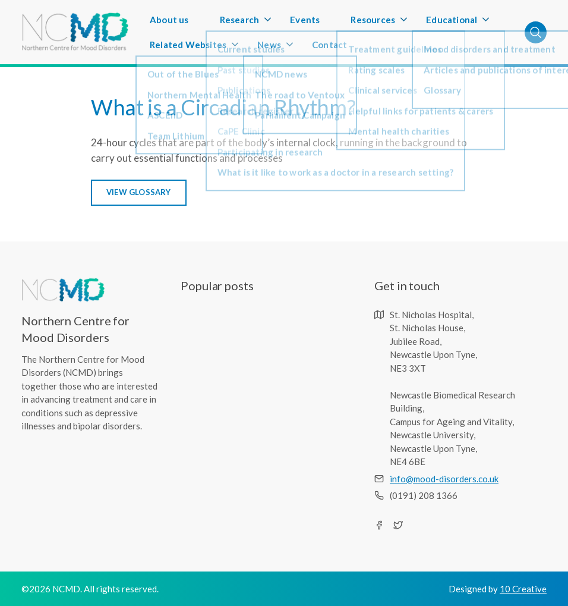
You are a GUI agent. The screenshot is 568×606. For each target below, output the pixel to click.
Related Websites (188, 48)
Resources (372, 23)
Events (305, 19)
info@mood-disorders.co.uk (444, 478)
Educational (451, 23)
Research (240, 23)
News (269, 48)
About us (169, 19)
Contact (329, 44)
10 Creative (523, 588)
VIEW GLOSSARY (138, 192)
